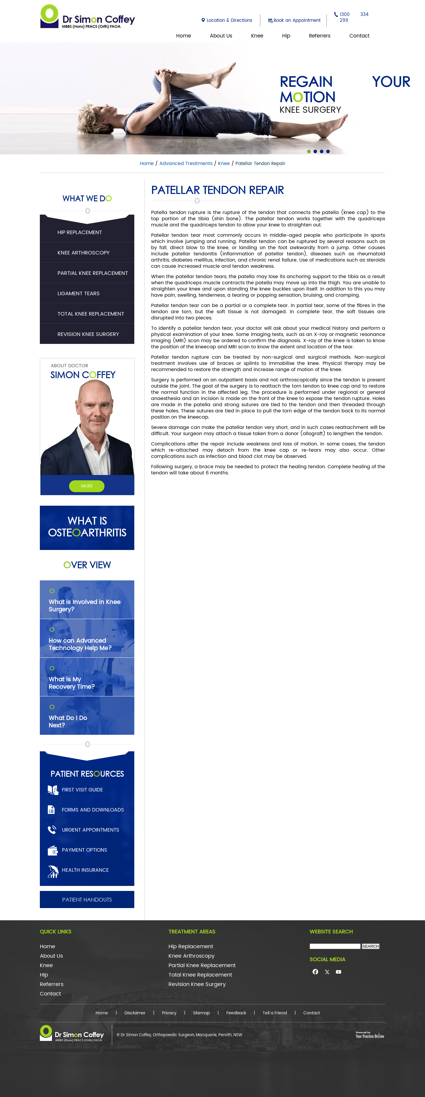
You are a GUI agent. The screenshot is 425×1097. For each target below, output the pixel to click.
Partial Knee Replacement (93, 273)
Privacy (169, 1013)
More (87, 486)
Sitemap (201, 1013)
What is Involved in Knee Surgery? (91, 599)
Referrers (320, 36)
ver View (87, 564)
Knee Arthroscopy (83, 253)
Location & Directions (229, 20)
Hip (286, 36)
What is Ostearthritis (87, 526)
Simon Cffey (82, 374)
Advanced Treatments (185, 163)
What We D (87, 195)
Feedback (236, 1013)
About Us (221, 36)
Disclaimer (135, 1013)
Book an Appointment (297, 20)
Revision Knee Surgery (88, 334)
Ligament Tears (79, 293)
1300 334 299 (354, 17)
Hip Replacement (80, 232)
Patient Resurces (87, 773)
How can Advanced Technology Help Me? (91, 637)
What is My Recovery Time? (91, 676)
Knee (257, 36)
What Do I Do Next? (91, 715)
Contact (359, 36)
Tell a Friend (275, 1013)
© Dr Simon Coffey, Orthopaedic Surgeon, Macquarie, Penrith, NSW (179, 1035)
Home (183, 36)
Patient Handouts (87, 899)
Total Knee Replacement (91, 314)
